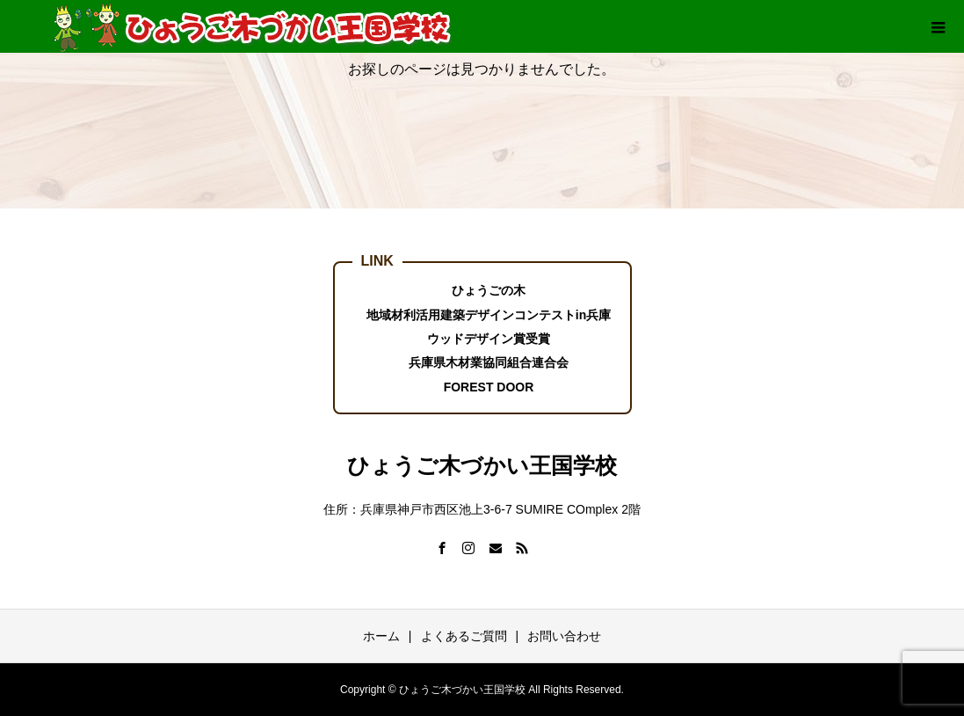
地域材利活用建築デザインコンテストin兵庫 (488, 315)
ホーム (381, 636)
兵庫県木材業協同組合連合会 (489, 362)
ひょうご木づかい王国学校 (482, 465)
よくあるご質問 (464, 636)
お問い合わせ (564, 636)
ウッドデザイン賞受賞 (488, 339)
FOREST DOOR (489, 387)
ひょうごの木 (488, 290)
